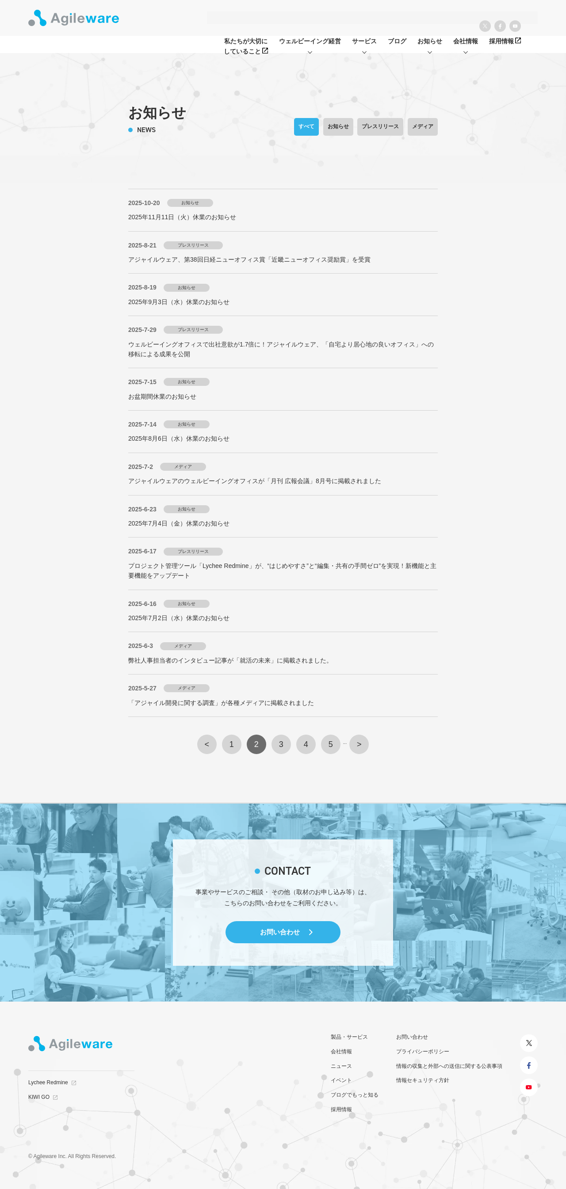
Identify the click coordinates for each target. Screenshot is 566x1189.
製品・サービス (349, 1037)
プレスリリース (380, 126)
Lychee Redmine (48, 1082)
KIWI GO (39, 1097)
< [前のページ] (207, 744)
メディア (422, 126)
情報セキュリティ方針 (422, 1080)
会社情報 (341, 1051)
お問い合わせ (280, 932)
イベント (341, 1080)
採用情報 (341, 1109)
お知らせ (338, 126)
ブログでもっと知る (355, 1095)
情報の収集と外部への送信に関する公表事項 (449, 1066)
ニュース (341, 1066)
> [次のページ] (359, 744)
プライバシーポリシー (422, 1051)
